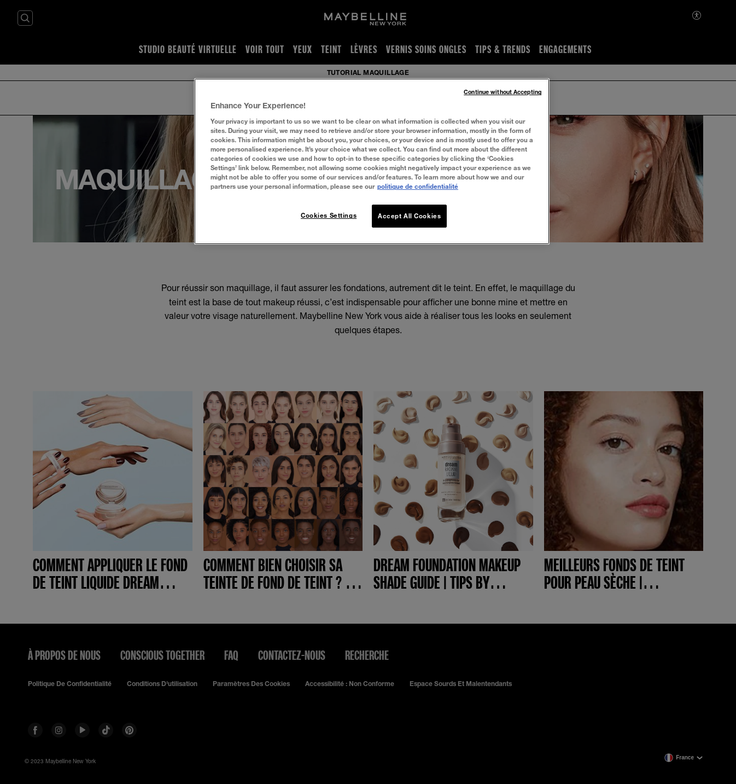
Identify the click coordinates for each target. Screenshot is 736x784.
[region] (372, 161)
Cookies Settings (329, 215)
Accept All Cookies (409, 215)
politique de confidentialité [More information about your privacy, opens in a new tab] (417, 186)
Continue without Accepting (502, 92)
